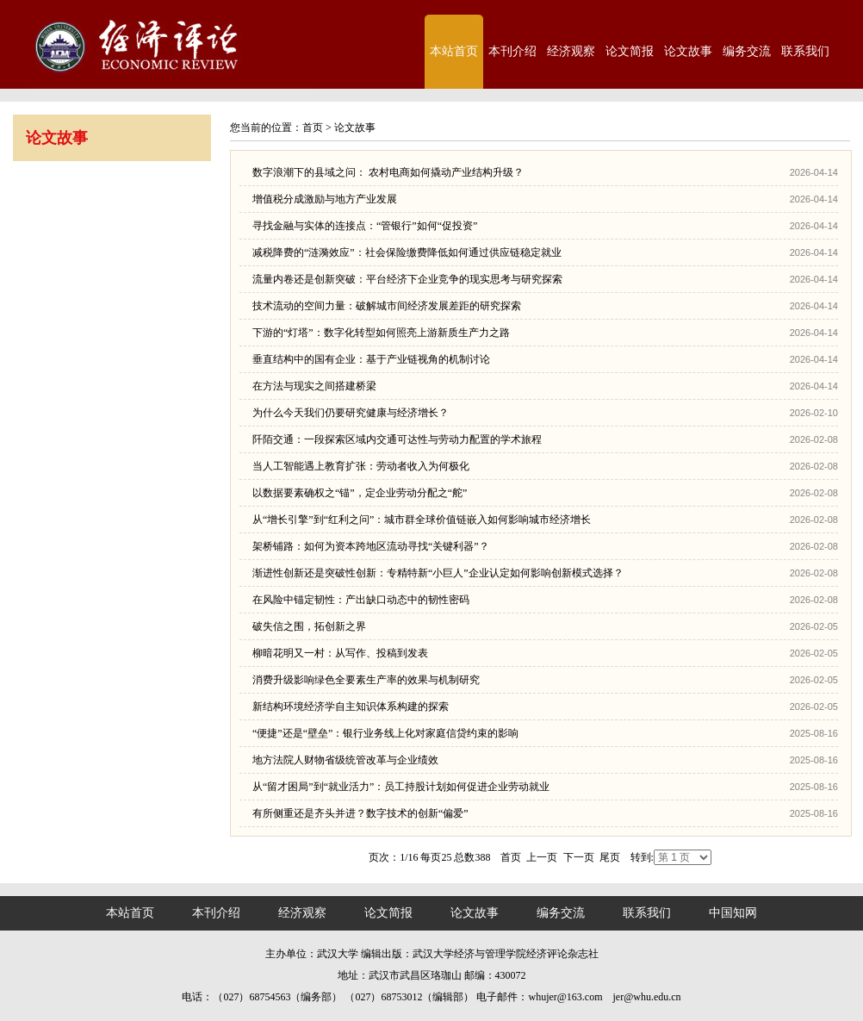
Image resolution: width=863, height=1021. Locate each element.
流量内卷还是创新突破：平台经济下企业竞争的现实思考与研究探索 (407, 279)
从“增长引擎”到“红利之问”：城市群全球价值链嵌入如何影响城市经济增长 (421, 520)
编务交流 (747, 51)
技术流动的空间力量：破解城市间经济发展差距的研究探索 (386, 306)
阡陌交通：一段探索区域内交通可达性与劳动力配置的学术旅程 (397, 439)
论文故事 (688, 51)
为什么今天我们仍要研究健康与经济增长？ (350, 413)
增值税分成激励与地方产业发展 (324, 199)
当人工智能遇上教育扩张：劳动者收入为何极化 (360, 466)
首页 (312, 127)
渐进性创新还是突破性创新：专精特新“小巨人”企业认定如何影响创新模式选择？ (438, 573)
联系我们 (805, 51)
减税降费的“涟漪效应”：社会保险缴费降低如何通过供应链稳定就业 (407, 252)
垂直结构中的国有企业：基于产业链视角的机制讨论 (371, 359)
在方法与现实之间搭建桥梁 (314, 386)
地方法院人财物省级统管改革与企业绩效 (345, 760)
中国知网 (733, 912)
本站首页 (454, 51)
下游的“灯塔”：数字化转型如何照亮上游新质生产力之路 (381, 333)
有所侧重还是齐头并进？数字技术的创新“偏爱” (360, 813)
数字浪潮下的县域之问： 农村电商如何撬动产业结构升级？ (388, 172)
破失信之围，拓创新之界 (309, 626)
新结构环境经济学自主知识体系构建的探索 (350, 706)
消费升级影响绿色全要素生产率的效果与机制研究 (366, 680)
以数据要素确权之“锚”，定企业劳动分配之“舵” (359, 493)
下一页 (578, 857)
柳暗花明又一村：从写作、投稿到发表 (340, 653)
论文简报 (629, 51)
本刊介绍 (512, 51)
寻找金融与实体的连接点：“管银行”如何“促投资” (364, 226)
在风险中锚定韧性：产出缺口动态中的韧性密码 (360, 600)
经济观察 (571, 51)
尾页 (609, 857)
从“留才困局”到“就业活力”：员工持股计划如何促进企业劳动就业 (400, 787)
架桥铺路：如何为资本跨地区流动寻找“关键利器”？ (370, 546)
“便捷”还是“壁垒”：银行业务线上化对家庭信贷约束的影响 (385, 733)
